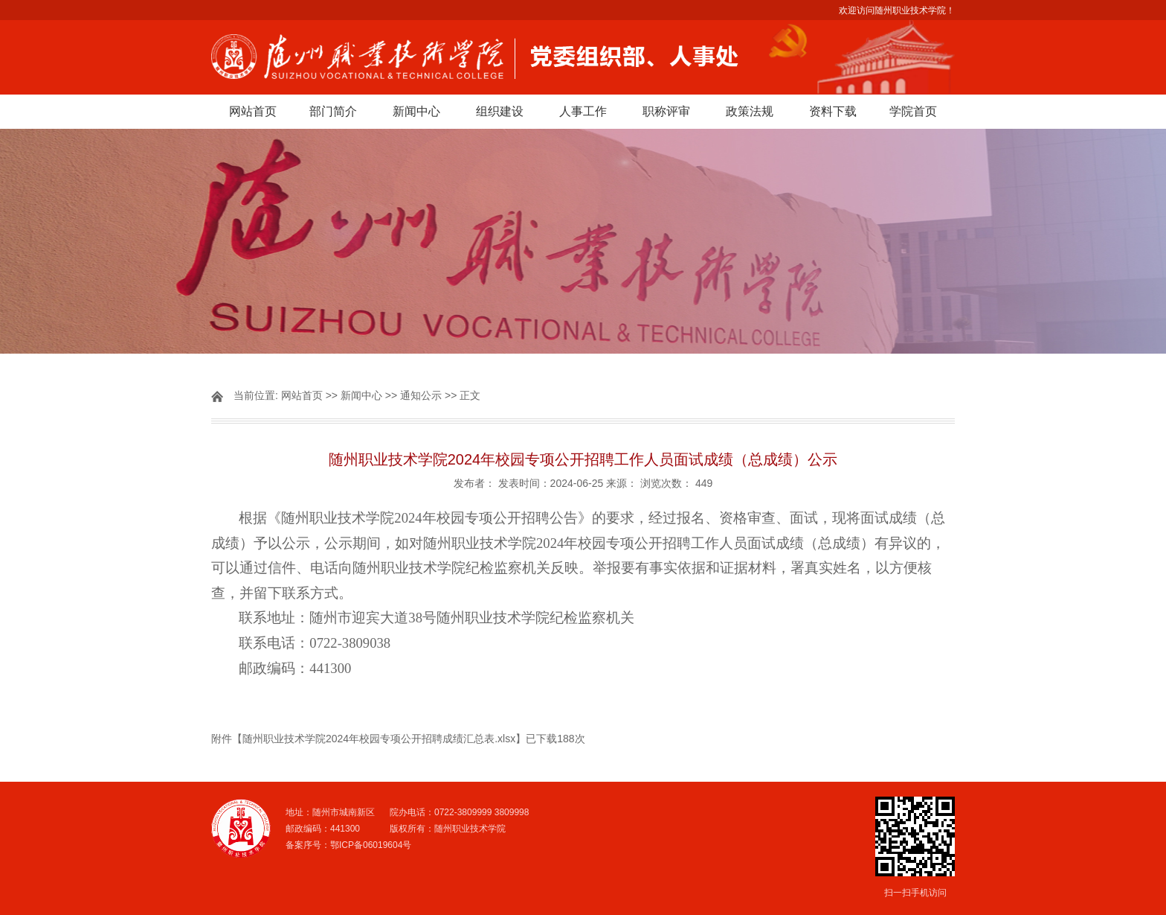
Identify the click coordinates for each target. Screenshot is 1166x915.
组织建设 (500, 111)
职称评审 (666, 111)
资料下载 (833, 111)
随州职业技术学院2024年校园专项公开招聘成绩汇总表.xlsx (378, 739)
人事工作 (583, 111)
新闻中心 (416, 111)
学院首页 (913, 111)
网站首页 (253, 111)
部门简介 (333, 111)
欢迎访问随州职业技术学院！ (897, 10)
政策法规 (749, 111)
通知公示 (421, 395)
